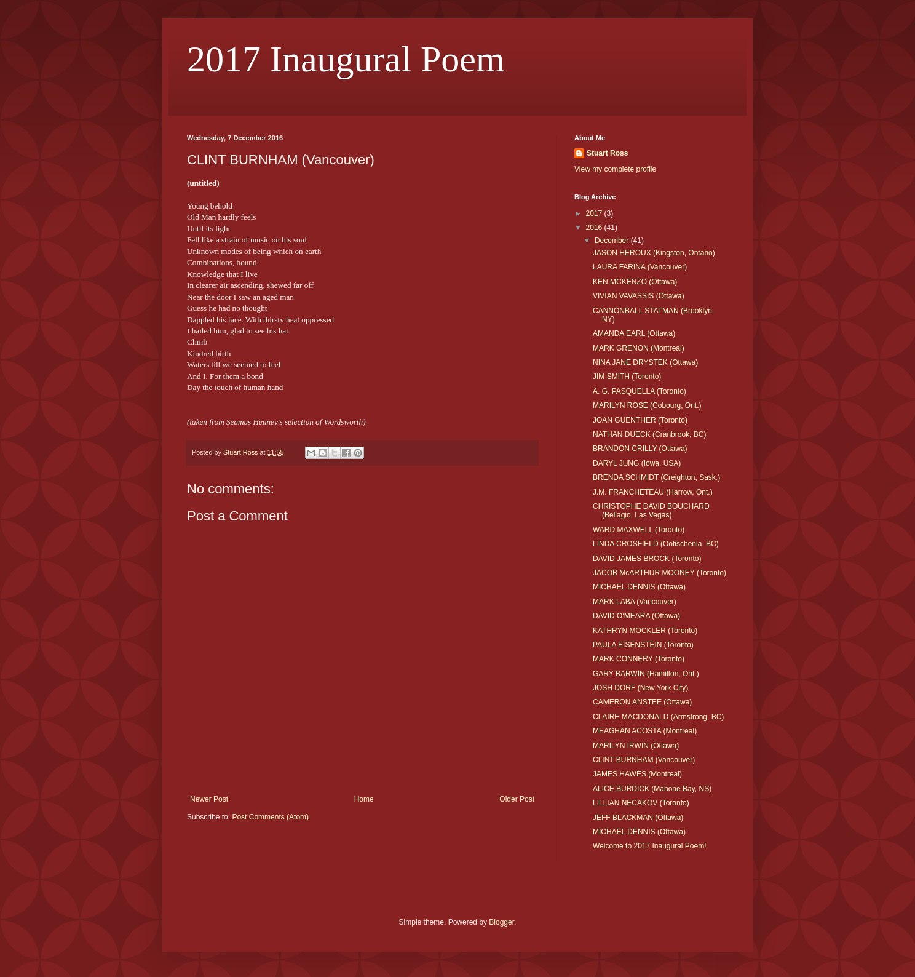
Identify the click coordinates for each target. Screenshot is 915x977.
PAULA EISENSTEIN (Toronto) (643, 644)
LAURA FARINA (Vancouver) (640, 267)
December (613, 240)
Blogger (501, 922)
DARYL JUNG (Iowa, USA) (637, 463)
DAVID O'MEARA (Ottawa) (636, 616)
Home (364, 799)
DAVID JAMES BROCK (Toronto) (647, 558)
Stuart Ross (607, 153)
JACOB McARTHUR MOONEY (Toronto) (659, 572)
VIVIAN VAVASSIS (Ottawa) (638, 296)
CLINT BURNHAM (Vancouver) (644, 760)
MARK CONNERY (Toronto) (638, 659)
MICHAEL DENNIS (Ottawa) (639, 587)
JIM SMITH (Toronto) (627, 376)
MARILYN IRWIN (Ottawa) (636, 745)
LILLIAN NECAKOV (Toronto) (641, 803)
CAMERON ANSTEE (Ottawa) (642, 702)
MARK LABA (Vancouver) (634, 601)
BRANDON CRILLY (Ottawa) (640, 448)
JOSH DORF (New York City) (640, 688)
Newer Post (209, 799)
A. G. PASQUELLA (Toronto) (639, 391)
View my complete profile (615, 169)
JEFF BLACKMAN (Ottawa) (638, 817)
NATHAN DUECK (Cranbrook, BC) (649, 434)
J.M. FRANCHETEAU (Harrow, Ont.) (653, 492)
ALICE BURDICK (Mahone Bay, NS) (652, 788)
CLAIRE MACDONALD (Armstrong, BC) (658, 716)
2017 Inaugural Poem (346, 59)
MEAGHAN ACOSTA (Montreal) (645, 731)
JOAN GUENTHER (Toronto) (640, 420)
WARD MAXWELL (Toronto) (638, 529)
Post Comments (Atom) (270, 817)
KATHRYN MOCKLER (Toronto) (645, 630)
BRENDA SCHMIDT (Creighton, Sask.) (656, 477)
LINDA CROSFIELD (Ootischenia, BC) (656, 544)
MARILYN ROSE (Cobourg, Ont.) (647, 405)
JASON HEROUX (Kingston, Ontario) (654, 253)
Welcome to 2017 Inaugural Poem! (650, 846)
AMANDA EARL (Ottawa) (634, 333)
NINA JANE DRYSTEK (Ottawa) (645, 362)
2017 (595, 213)
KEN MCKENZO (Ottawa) (635, 281)
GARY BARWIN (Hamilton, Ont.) (646, 673)
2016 (595, 227)
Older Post (516, 799)
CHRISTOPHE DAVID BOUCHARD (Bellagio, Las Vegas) (651, 510)
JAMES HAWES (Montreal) (637, 774)
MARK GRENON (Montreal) (638, 348)
